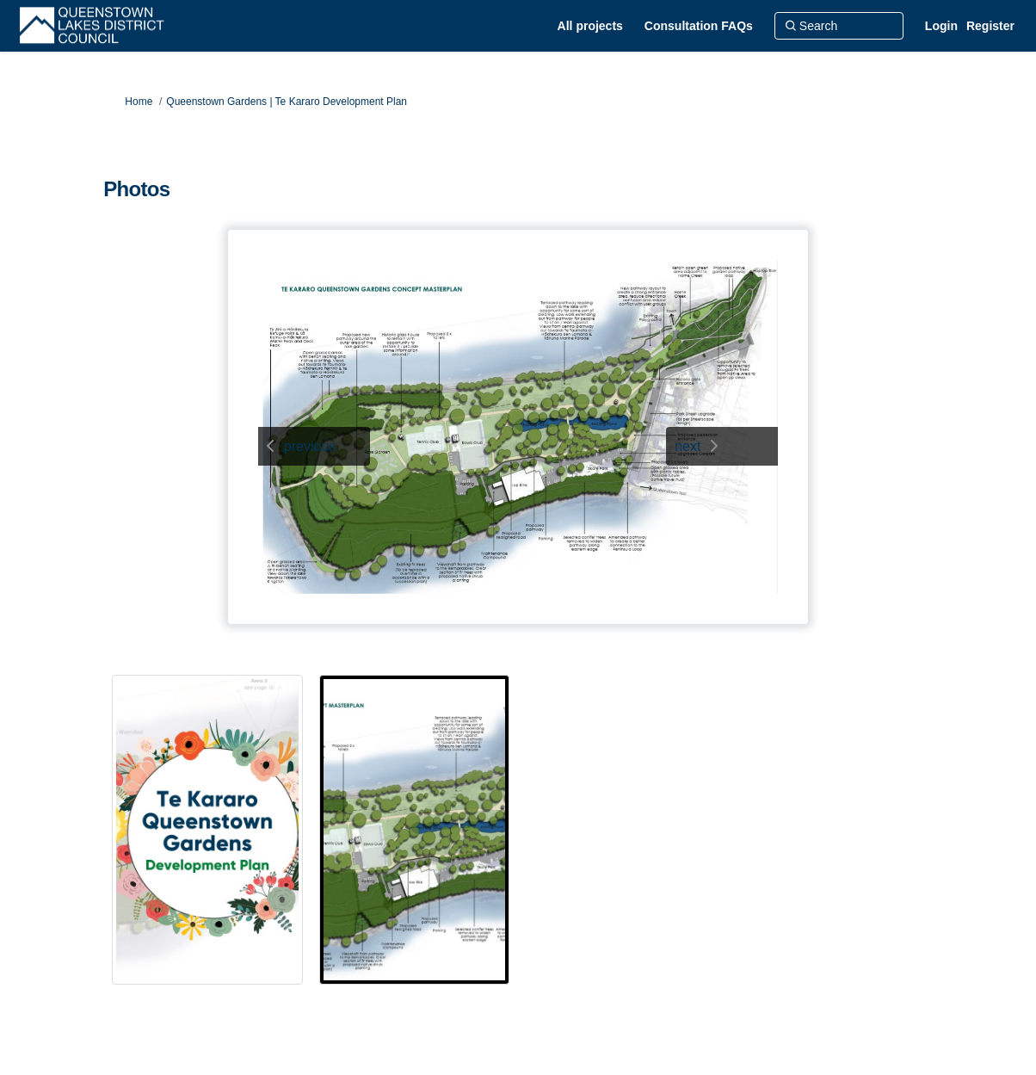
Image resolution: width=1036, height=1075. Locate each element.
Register (990, 26)
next (687, 446)
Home (138, 102)
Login (941, 26)
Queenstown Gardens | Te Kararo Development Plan (286, 102)
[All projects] (590, 26)
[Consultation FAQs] (698, 26)
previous (310, 446)
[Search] (838, 26)
